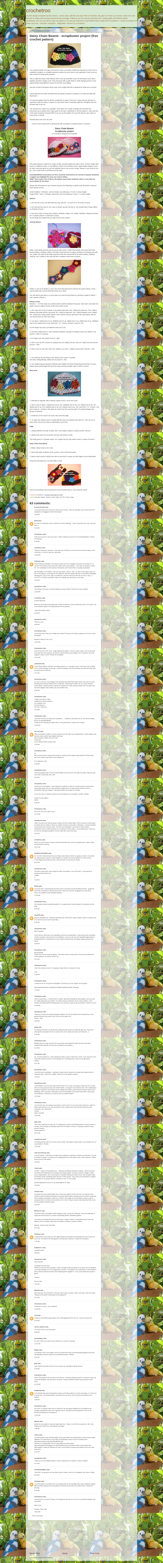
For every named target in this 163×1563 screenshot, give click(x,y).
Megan (36, 1350)
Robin (36, 886)
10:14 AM (37, 1133)
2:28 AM (37, 1369)
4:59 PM (37, 1021)
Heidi (36, 521)
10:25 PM (37, 555)
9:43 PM (37, 613)
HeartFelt (37, 915)
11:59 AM (37, 1005)
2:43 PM (37, 709)
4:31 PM (37, 1452)
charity (48, 497)
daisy (57, 497)
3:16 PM (37, 880)
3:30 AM (37, 764)
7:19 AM (37, 990)
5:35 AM (37, 1034)
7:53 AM (37, 1077)
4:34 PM (37, 624)
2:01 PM (37, 1204)
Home (64, 1553)
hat (61, 497)
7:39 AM (37, 1428)
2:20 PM (37, 580)
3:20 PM (37, 1162)
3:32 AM (37, 833)
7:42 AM (37, 1284)
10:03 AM (37, 1512)
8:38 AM (37, 1490)
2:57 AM (37, 959)
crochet (53, 497)
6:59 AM (37, 1332)
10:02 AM (37, 657)
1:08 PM (37, 974)
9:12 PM (37, 1048)
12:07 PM (37, 1115)
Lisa (35, 1315)
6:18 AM (37, 922)
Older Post (94, 1553)
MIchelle (37, 1290)
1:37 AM (37, 673)
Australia (37, 497)
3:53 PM (37, 1399)
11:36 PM (37, 1309)
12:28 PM (37, 592)
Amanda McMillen (40, 1469)
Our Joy (37, 731)
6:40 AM (37, 802)
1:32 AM (37, 1241)
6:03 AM (37, 514)
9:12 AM (37, 528)
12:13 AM (37, 814)
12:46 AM (37, 1146)
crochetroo (38, 10)
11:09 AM (37, 1096)
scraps (72, 497)
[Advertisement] (64, 1536)
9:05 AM (37, 1253)
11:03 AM (37, 895)
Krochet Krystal (39, 507)
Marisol (36, 1421)
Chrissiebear (38, 1338)
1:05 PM (37, 1185)
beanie (43, 497)
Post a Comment (37, 1516)
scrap (67, 497)
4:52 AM (37, 1357)
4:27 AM (37, 1063)
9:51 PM (37, 862)
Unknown (37, 561)
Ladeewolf (37, 663)
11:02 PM (37, 642)
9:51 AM (37, 1297)
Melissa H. (37, 1211)
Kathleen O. (38, 1247)
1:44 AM (37, 744)
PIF (64, 497)
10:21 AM (37, 847)
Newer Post (35, 1553)
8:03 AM (37, 1475)
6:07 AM (37, 1228)
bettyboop (37, 1390)
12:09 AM (37, 725)
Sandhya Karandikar (41, 853)
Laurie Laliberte (39, 1327)
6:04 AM (37, 777)
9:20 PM (37, 943)
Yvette (36, 1168)
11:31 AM (37, 1343)
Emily (36, 1027)
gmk (35, 1363)
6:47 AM (37, 1463)
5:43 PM (37, 541)
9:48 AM (37, 690)
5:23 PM (37, 1320)
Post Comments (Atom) (45, 1557)
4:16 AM (37, 909)
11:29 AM (37, 1384)
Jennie (36, 1435)
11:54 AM (37, 1415)
